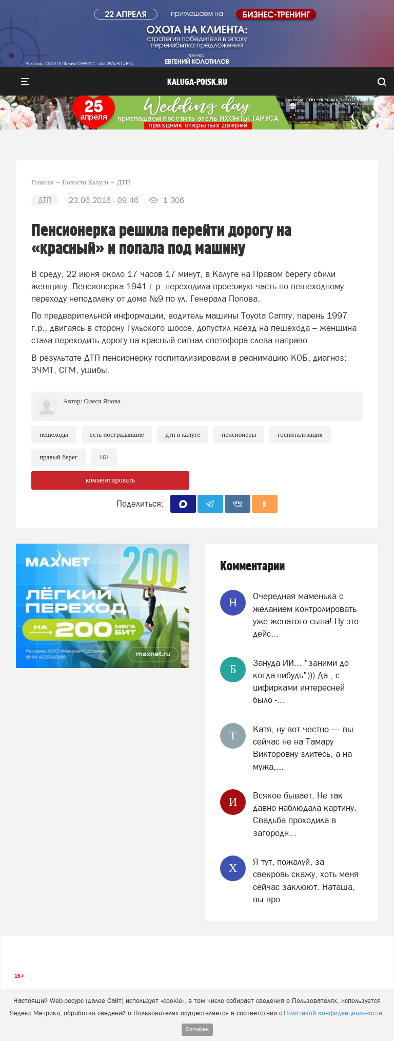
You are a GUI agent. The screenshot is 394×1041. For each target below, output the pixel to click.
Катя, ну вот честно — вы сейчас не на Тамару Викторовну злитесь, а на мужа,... (303, 748)
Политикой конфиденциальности (333, 1013)
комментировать (110, 480)
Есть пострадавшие (117, 434)
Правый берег (58, 457)
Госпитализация (300, 434)
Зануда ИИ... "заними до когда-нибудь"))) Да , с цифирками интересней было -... (301, 681)
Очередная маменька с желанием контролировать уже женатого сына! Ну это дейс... (306, 615)
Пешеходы (54, 434)
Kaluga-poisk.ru (197, 82)
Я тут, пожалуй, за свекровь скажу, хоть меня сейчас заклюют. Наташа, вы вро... (306, 880)
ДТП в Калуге (182, 434)
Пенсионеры (239, 434)
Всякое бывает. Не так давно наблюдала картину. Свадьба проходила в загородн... (305, 814)
